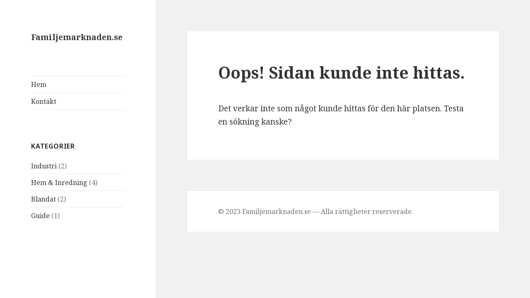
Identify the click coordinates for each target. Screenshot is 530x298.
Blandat (43, 199)
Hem (38, 84)
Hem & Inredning (59, 182)
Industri (44, 166)
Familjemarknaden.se (77, 37)
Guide (40, 215)
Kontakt (43, 101)
